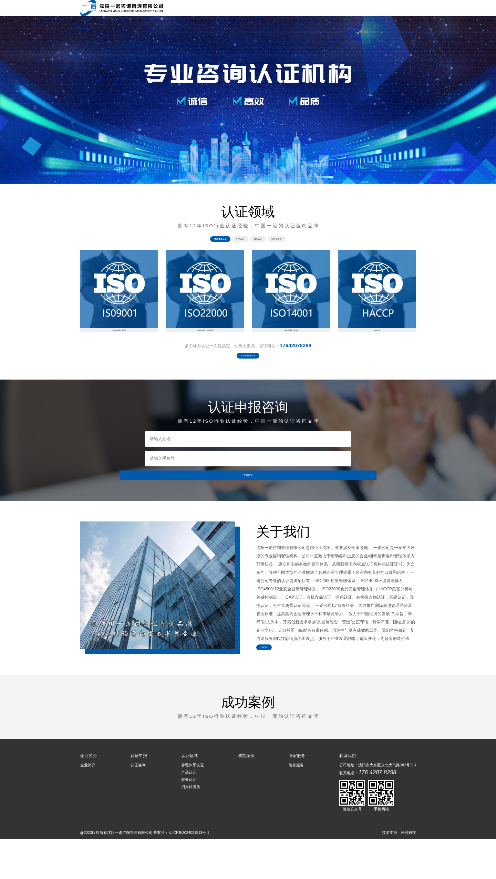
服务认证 (188, 819)
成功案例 (346, 10)
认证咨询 (138, 805)
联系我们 (373, 10)
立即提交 (248, 508)
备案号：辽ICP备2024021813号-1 (181, 872)
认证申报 (289, 10)
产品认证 (188, 812)
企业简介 (261, 10)
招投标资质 (190, 827)
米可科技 (408, 872)
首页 (237, 10)
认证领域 (317, 10)
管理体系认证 (192, 805)
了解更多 (275, 686)
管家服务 (402, 10)
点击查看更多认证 (248, 382)
